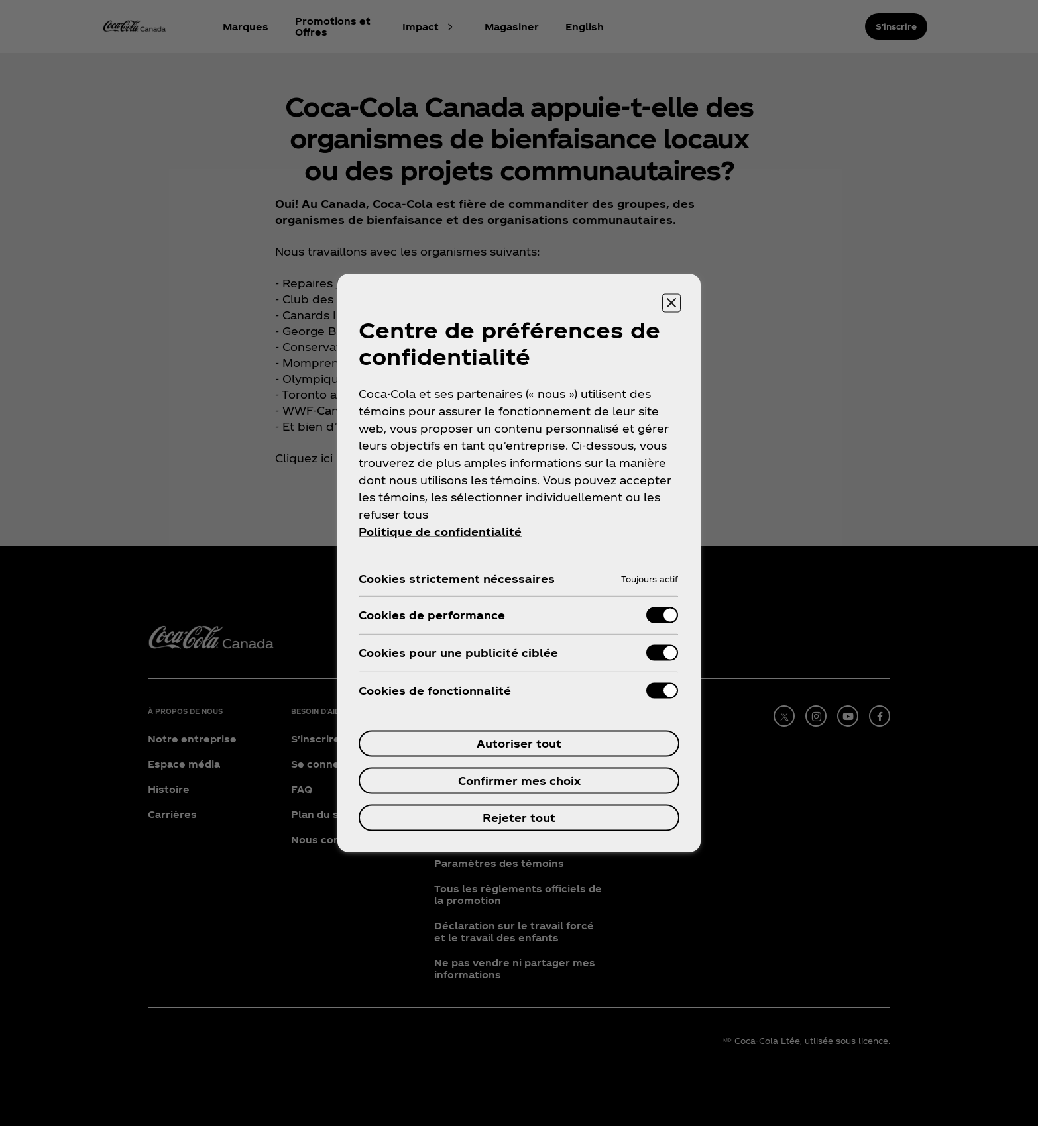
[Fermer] (671, 303)
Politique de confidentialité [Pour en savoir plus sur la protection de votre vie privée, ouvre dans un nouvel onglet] (440, 531)
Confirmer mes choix (519, 780)
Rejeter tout (519, 817)
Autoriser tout (519, 743)
